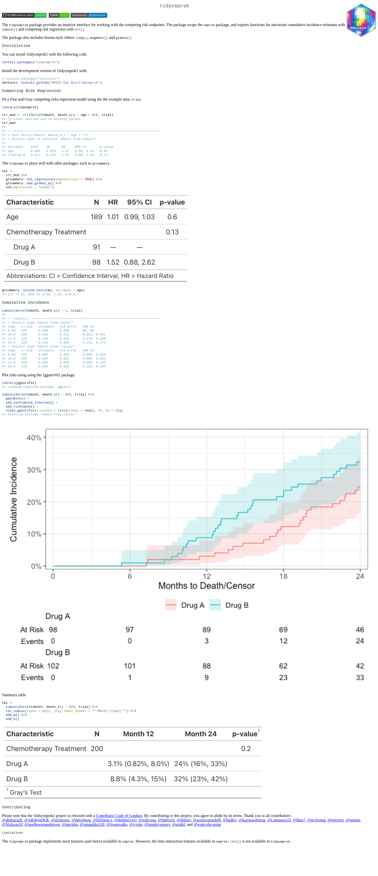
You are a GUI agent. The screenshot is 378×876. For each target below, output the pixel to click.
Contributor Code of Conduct (119, 844)
